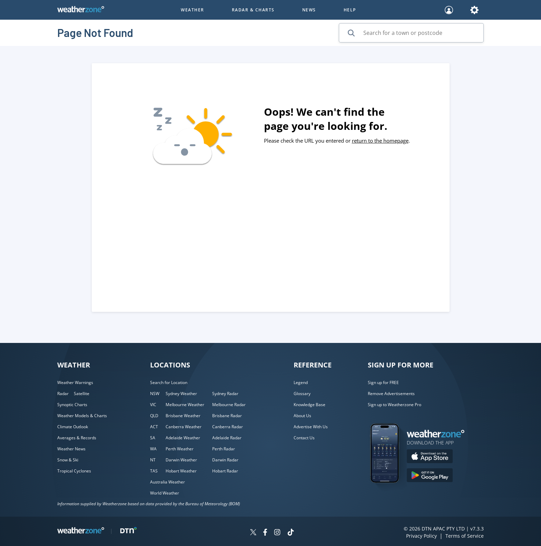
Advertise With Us (311, 427)
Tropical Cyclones (74, 471)
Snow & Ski (67, 460)
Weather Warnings (75, 382)
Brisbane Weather (183, 416)
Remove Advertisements (391, 393)
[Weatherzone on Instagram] (277, 533)
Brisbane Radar (227, 416)
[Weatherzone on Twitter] (253, 533)
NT (153, 460)
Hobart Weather (181, 471)
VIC (153, 405)
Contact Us (304, 438)
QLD (154, 416)
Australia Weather (167, 482)
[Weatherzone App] (391, 492)
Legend (301, 382)
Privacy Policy (421, 536)
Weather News (71, 449)
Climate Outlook (72, 427)
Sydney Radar (225, 393)
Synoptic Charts (72, 405)
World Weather (164, 493)
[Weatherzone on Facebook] (265, 533)
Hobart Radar (225, 471)
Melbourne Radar (229, 405)
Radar (63, 393)
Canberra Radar (227, 427)
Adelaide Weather (183, 438)
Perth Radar (223, 449)
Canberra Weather (183, 427)
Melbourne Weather (185, 405)
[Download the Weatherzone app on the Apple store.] (430, 457)
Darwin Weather (181, 460)
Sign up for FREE (383, 382)
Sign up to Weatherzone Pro (394, 405)
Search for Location (168, 382)
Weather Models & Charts (82, 416)
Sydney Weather (181, 393)
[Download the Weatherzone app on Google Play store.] (430, 476)
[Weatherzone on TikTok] (290, 533)
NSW (154, 393)
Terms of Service (464, 536)
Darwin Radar (225, 460)
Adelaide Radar (227, 438)
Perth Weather (180, 449)
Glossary (302, 393)
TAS (154, 471)
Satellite (81, 393)
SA (152, 438)
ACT (154, 427)
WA (153, 449)
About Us (302, 416)
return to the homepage (380, 140)
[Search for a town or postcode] (411, 32)
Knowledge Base (309, 405)
